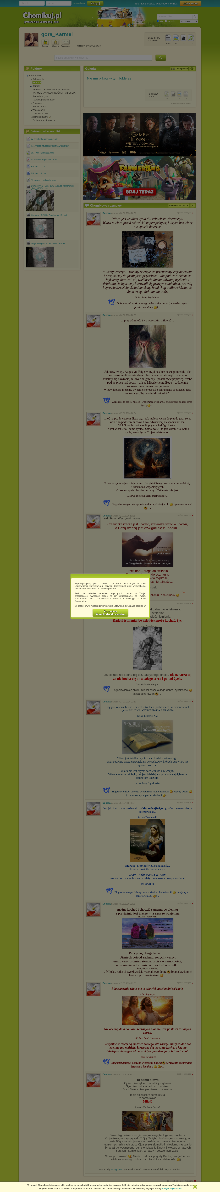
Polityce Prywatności (172, 1188)
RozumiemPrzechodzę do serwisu (110, 613)
